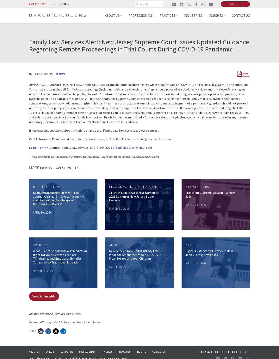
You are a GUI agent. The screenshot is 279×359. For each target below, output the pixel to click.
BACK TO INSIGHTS (41, 74)
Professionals (141, 15)
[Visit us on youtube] (211, 4)
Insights (217, 15)
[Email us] (174, 4)
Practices (168, 15)
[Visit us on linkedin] (181, 4)
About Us (113, 15)
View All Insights (44, 296)
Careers (50, 351)
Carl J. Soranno (64, 322)
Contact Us (241, 15)
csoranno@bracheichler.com (151, 139)
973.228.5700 (37, 4)
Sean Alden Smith (88, 322)
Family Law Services (91, 139)
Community (66, 351)
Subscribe (236, 4)
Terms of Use (60, 4)
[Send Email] (41, 331)
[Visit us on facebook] (196, 4)
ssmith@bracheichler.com (134, 148)
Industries (193, 15)
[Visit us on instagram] (203, 4)
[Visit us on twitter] (189, 4)
